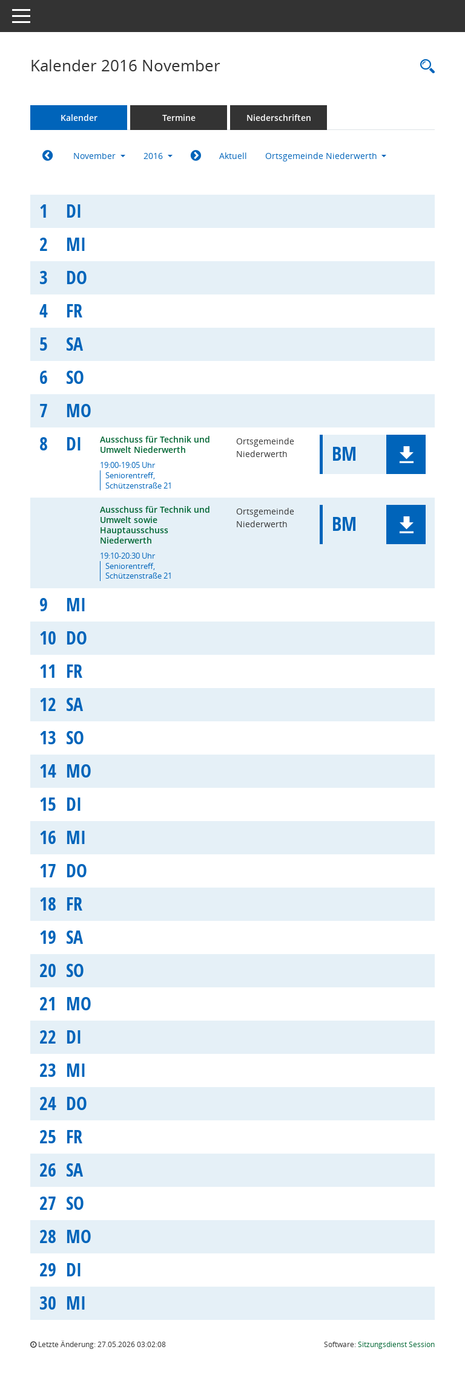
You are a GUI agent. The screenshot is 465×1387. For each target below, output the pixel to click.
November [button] (99, 155)
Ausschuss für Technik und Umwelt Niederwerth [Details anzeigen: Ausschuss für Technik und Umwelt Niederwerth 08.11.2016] (155, 444)
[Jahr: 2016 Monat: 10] (47, 156)
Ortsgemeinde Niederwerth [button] (326, 155)
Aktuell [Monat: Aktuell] (233, 155)
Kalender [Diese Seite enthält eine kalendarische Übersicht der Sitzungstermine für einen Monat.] (79, 117)
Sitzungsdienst (396, 1344)
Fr (74, 310)
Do (76, 277)
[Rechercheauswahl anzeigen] (424, 67)
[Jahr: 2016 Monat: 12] (196, 156)
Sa (74, 343)
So (75, 377)
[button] (406, 454)
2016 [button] (158, 155)
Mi (76, 244)
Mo (78, 410)
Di (74, 210)
